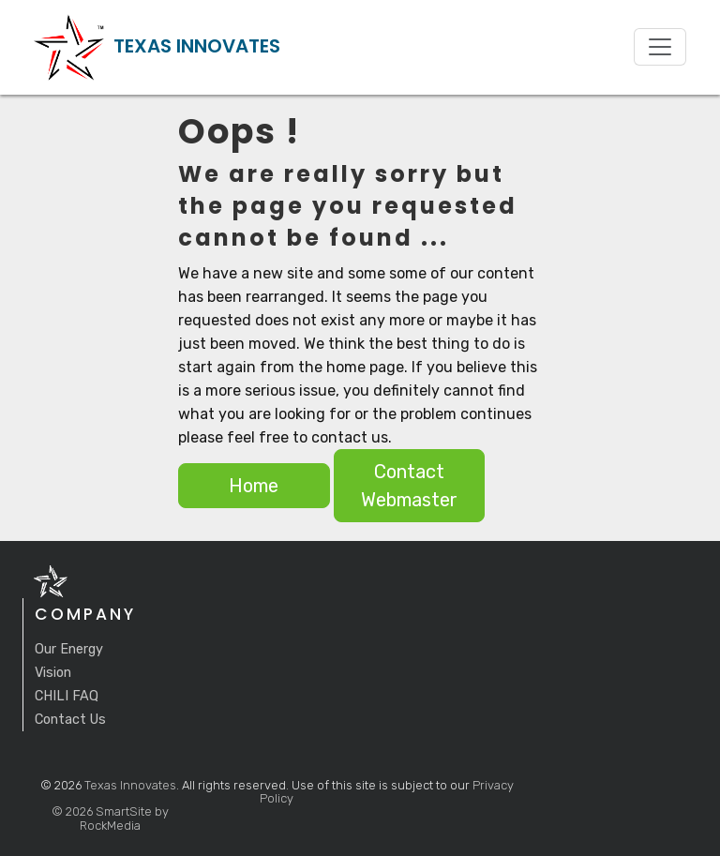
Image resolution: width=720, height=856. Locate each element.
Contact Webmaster (409, 485)
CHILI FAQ (66, 696)
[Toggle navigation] (660, 47)
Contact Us (70, 720)
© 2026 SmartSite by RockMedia (110, 818)
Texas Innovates (130, 785)
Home (253, 485)
